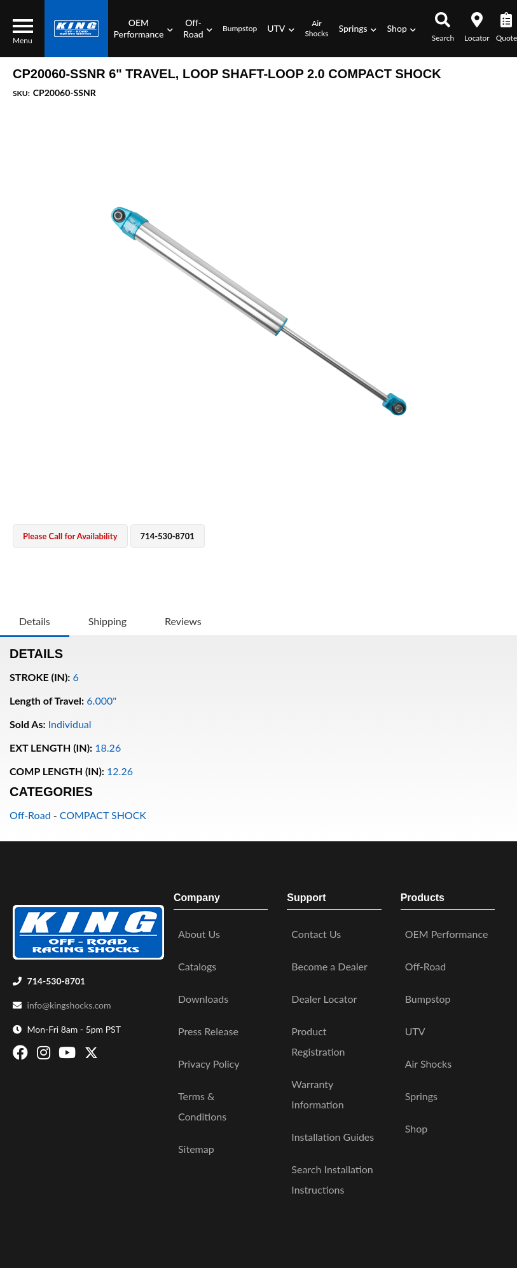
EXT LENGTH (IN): (51, 747)
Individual (70, 724)
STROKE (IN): (40, 677)
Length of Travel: (47, 700)
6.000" (101, 700)
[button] (143, 28)
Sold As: (28, 724)
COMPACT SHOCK (103, 815)
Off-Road (30, 815)
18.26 (108, 747)
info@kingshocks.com (69, 1005)
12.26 (120, 771)
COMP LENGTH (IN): (57, 771)
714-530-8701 (56, 980)
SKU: (21, 93)
